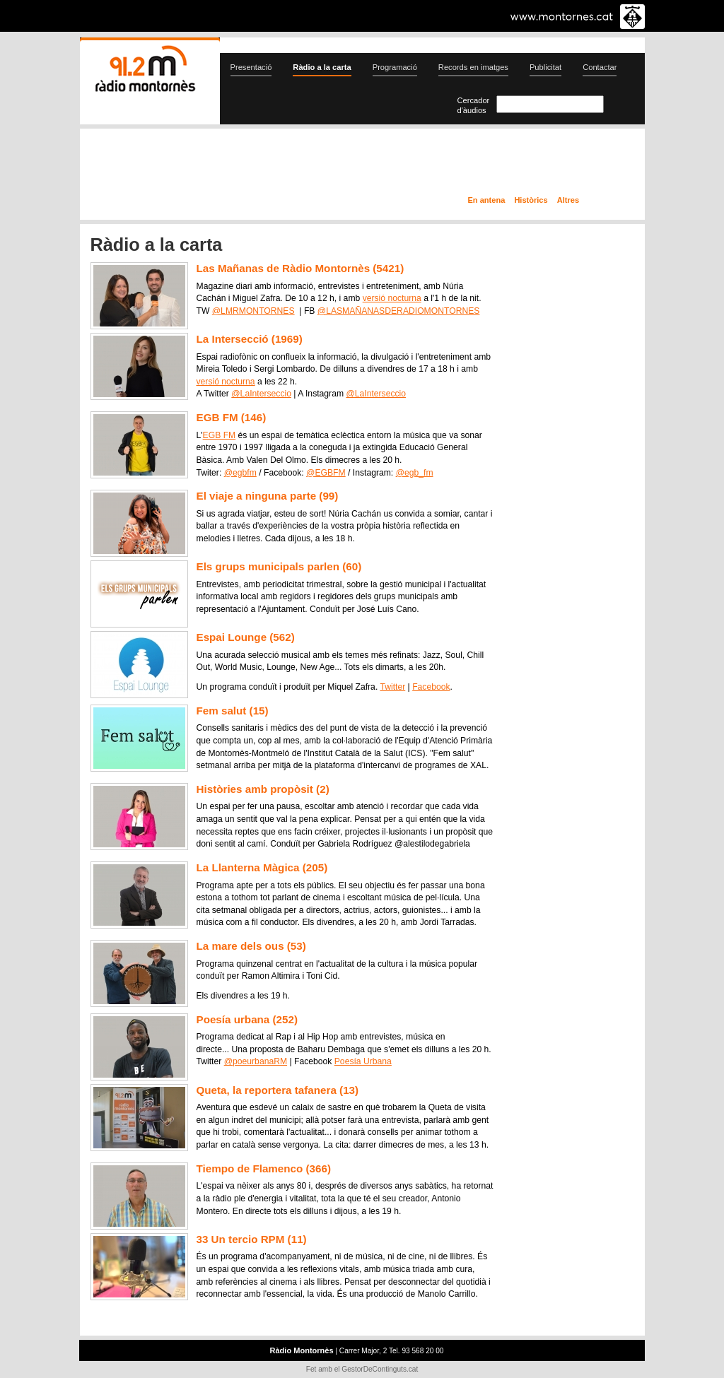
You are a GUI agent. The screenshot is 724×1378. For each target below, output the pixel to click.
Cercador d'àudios (473, 105)
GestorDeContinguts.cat (379, 1369)
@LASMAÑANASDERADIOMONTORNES (398, 311)
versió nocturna (392, 298)
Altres (568, 200)
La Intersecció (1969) (250, 339)
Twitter (392, 687)
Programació (395, 67)
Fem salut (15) (233, 711)
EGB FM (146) (232, 417)
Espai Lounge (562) (246, 637)
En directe (230, 164)
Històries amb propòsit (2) (263, 789)
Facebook (431, 687)
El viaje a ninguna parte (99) (268, 496)
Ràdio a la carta (322, 67)
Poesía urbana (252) (247, 1019)
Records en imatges (473, 67)
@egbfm (240, 473)
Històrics (530, 200)
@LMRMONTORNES (253, 311)
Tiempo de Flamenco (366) (264, 1168)
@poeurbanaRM (255, 1061)
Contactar (600, 67)
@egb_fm (414, 473)
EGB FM (219, 435)
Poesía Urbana (363, 1061)
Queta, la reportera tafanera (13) (278, 1090)
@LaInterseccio (261, 394)
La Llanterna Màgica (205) (262, 867)
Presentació (251, 67)
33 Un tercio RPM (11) (252, 1239)
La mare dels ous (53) (251, 946)
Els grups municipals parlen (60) (279, 566)
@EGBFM (326, 473)
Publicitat (545, 67)
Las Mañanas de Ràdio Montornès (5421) (300, 268)
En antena (487, 200)
